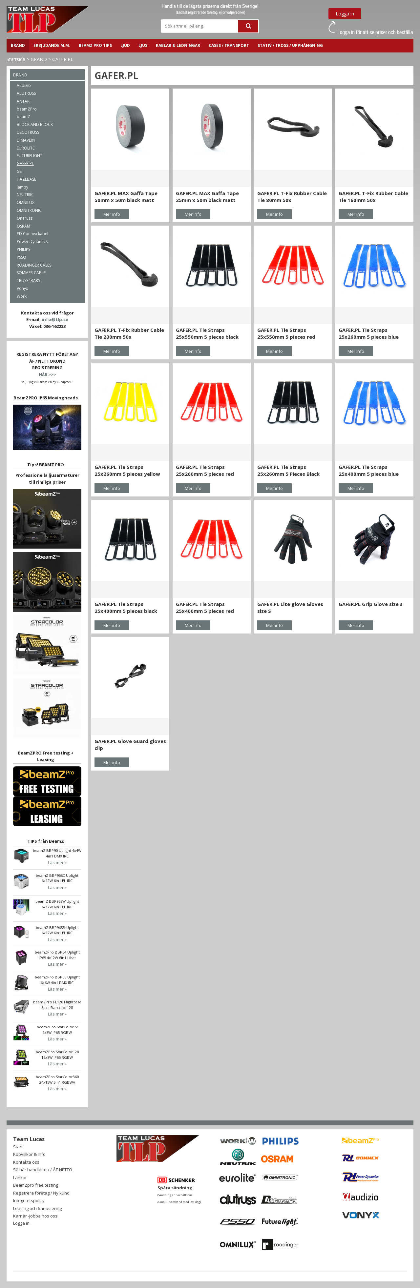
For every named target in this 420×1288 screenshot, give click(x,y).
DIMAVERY (26, 140)
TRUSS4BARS (28, 280)
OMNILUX (25, 202)
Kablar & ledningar (178, 45)
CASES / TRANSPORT (229, 45)
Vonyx (22, 288)
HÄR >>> (47, 374)
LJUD (125, 45)
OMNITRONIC (29, 210)
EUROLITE (25, 148)
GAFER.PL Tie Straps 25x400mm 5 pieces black (125, 607)
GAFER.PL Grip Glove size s (371, 604)
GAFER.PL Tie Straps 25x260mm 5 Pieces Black (288, 470)
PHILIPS (23, 249)
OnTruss (24, 218)
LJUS (142, 45)
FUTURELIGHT (29, 155)
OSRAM (23, 226)
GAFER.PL (62, 59)
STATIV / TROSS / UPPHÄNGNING (290, 45)
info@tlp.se (55, 319)
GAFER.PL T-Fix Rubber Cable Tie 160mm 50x (373, 196)
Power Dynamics (32, 241)
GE (19, 171)
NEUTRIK (24, 194)
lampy (22, 187)
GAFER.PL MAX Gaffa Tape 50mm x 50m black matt (126, 196)
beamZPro (27, 109)
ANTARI (24, 101)
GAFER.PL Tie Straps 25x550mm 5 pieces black (207, 333)
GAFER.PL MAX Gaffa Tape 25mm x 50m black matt (207, 196)
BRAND (18, 45)
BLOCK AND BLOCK (35, 124)
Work (22, 296)
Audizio (24, 85)
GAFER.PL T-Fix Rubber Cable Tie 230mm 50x (129, 333)
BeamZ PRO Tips (95, 45)
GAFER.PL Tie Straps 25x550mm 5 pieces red (286, 333)
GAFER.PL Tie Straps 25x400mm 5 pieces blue (369, 470)
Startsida (16, 59)
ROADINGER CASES (34, 265)
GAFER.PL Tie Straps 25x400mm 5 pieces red (205, 607)
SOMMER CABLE (31, 272)
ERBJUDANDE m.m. (51, 45)
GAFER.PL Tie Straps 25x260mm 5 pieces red (205, 470)
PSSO (21, 257)
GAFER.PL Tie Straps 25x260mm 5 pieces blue (369, 333)
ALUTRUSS (26, 93)
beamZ (23, 116)
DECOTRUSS (28, 132)
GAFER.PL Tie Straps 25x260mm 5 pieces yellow (127, 470)
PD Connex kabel (32, 233)
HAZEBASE (26, 179)
